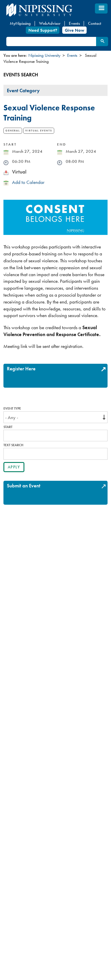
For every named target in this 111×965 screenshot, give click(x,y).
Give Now (74, 30)
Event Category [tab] (23, 90)
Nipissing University (44, 55)
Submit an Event (23, 485)
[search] (51, 41)
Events (74, 23)
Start (7, 427)
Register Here (21, 368)
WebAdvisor (50, 23)
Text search (13, 445)
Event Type (12, 408)
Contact (94, 23)
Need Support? (42, 30)
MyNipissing (20, 23)
